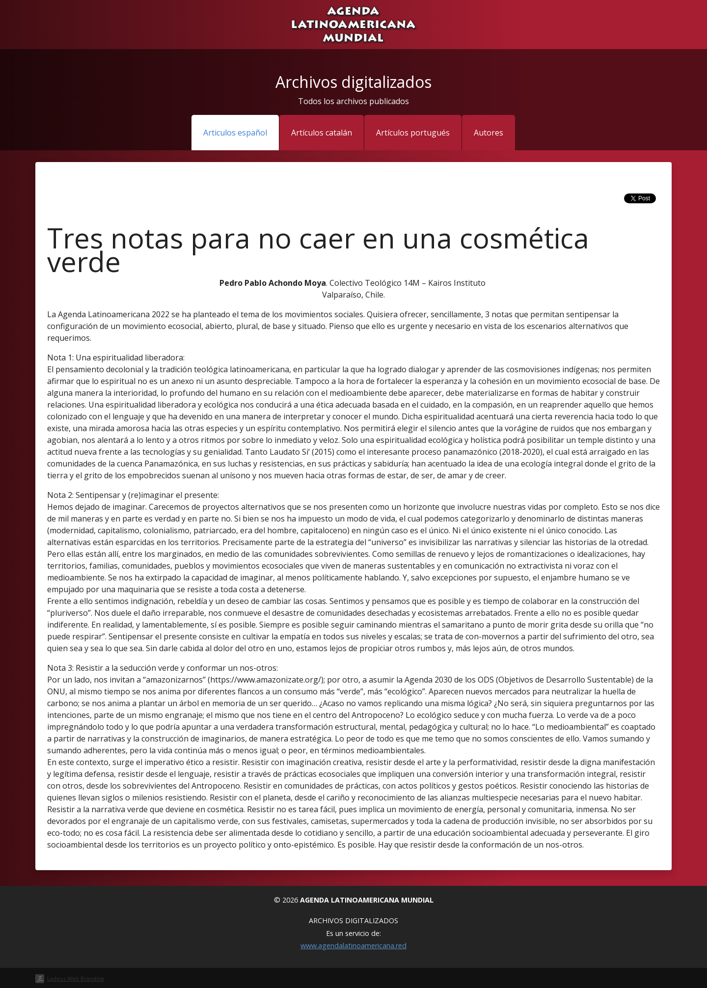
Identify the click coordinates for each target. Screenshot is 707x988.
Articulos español (235, 132)
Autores (488, 132)
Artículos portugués (413, 132)
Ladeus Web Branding (75, 978)
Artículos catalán (321, 132)
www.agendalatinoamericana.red (353, 945)
